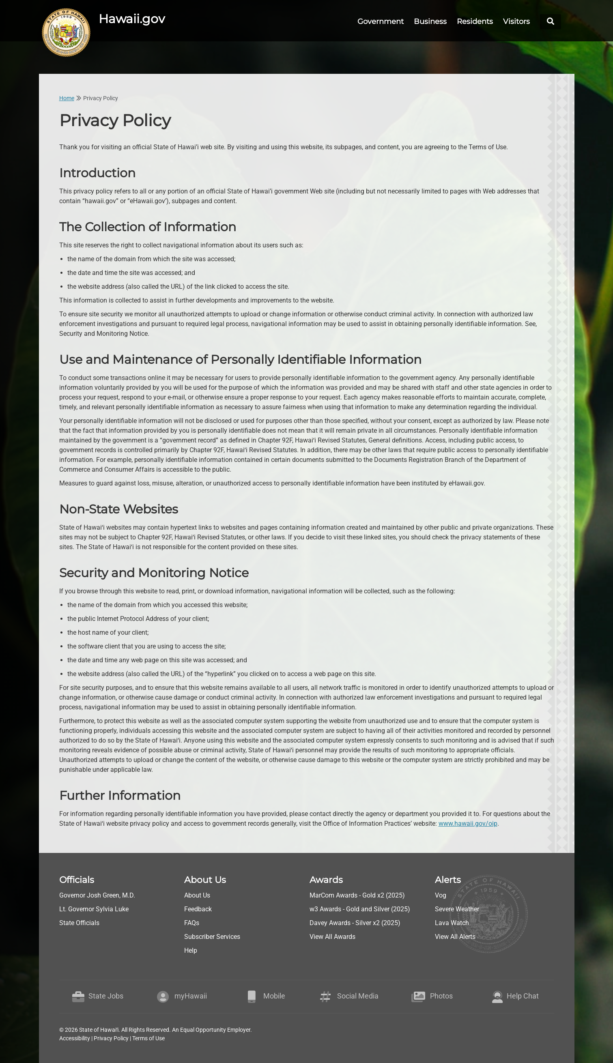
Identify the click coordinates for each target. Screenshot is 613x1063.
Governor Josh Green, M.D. (97, 895)
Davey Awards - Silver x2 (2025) (355, 923)
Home (66, 98)
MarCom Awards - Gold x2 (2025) (357, 895)
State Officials (79, 923)
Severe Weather (457, 909)
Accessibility (74, 1038)
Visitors (516, 21)
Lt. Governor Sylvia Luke (94, 909)
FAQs (191, 923)
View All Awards (332, 937)
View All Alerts (455, 937)
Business (430, 21)
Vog (440, 895)
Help (190, 950)
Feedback (198, 909)
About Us (197, 895)
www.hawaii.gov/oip (468, 823)
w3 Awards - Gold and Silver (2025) (360, 909)
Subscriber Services (212, 937)
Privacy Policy (111, 1038)
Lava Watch (452, 923)
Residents (475, 21)
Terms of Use (148, 1038)
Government (380, 21)
